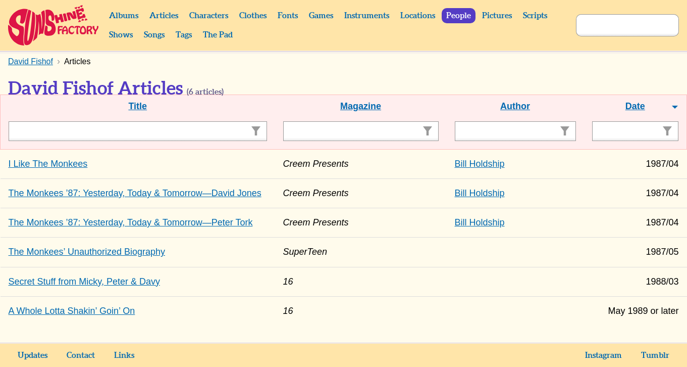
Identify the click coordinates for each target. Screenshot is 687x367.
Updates (32, 355)
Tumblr (655, 355)
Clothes (253, 16)
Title (137, 106)
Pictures (497, 16)
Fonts (288, 16)
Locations (417, 16)
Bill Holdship (480, 164)
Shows (121, 35)
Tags (184, 35)
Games (321, 16)
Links (124, 355)
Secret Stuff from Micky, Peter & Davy (84, 282)
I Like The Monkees (48, 164)
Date (635, 106)
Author (515, 106)
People (458, 16)
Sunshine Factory (53, 25)
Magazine (360, 106)
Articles (163, 16)
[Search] (616, 25)
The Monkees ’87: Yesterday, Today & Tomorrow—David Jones (135, 193)
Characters (208, 16)
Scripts (535, 16)
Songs (154, 35)
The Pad (218, 35)
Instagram (603, 355)
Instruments (366, 16)
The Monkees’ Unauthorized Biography (87, 252)
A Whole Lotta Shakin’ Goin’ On (72, 311)
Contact (81, 355)
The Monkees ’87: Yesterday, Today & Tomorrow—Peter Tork (131, 222)
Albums (123, 16)
